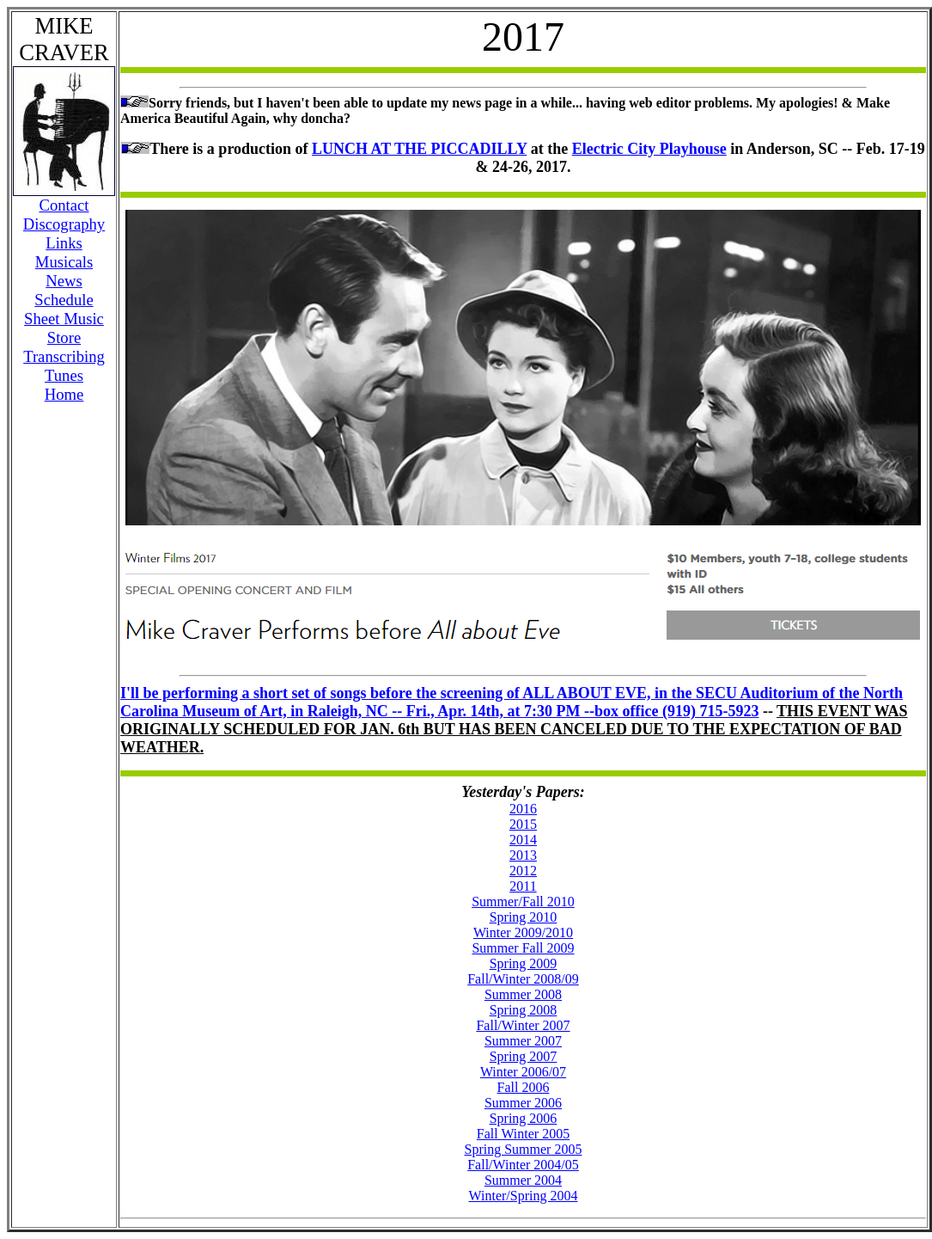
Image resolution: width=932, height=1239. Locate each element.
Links (64, 243)
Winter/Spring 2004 (523, 1195)
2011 (522, 886)
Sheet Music (64, 319)
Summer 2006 (523, 1102)
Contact (63, 205)
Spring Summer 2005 (523, 1149)
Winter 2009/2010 (523, 932)
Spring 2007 (523, 1056)
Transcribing (64, 356)
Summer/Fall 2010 (523, 901)
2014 (523, 839)
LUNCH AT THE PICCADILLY (419, 148)
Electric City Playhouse (649, 148)
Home (64, 394)
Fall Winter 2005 (523, 1133)
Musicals (64, 262)
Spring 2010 (523, 917)
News (64, 281)
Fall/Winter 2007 (523, 1025)
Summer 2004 (523, 1180)
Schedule (63, 300)
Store (64, 337)
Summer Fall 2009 (523, 948)
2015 (523, 824)
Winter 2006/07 (523, 1071)
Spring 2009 (523, 963)
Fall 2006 (523, 1087)
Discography (64, 224)
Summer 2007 (523, 1041)
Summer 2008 (523, 994)
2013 (523, 855)
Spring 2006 (523, 1118)
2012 (523, 870)
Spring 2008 (523, 1010)
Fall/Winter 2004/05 (523, 1164)
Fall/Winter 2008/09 (523, 979)
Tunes (64, 375)
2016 (523, 808)
